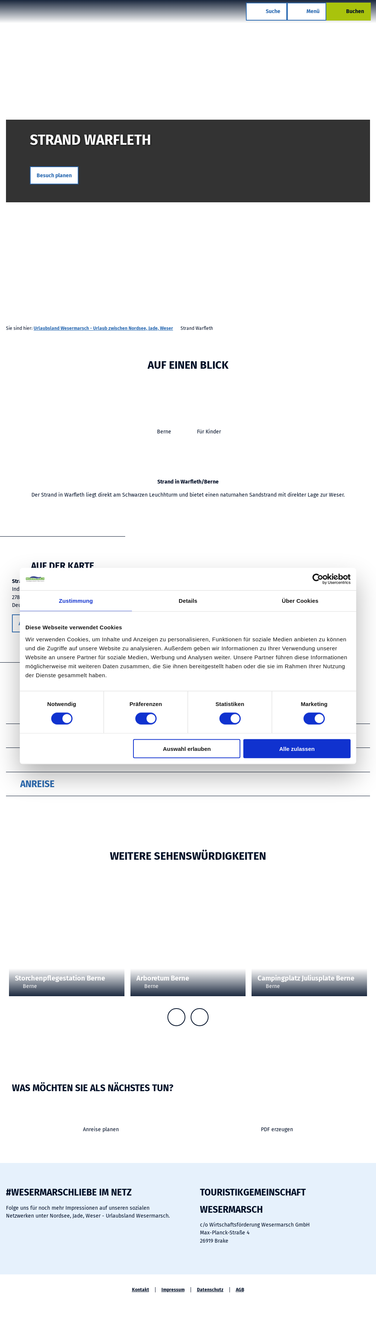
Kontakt (140, 1289)
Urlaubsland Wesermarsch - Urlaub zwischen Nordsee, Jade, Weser (103, 328)
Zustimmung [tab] (76, 601)
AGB (240, 1289)
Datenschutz (210, 1289)
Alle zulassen (297, 748)
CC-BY (121, 946)
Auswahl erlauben (187, 748)
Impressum (173, 1289)
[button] (54, 175)
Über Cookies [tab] (300, 601)
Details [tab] (188, 601)
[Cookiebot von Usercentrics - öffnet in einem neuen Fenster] (318, 579)
